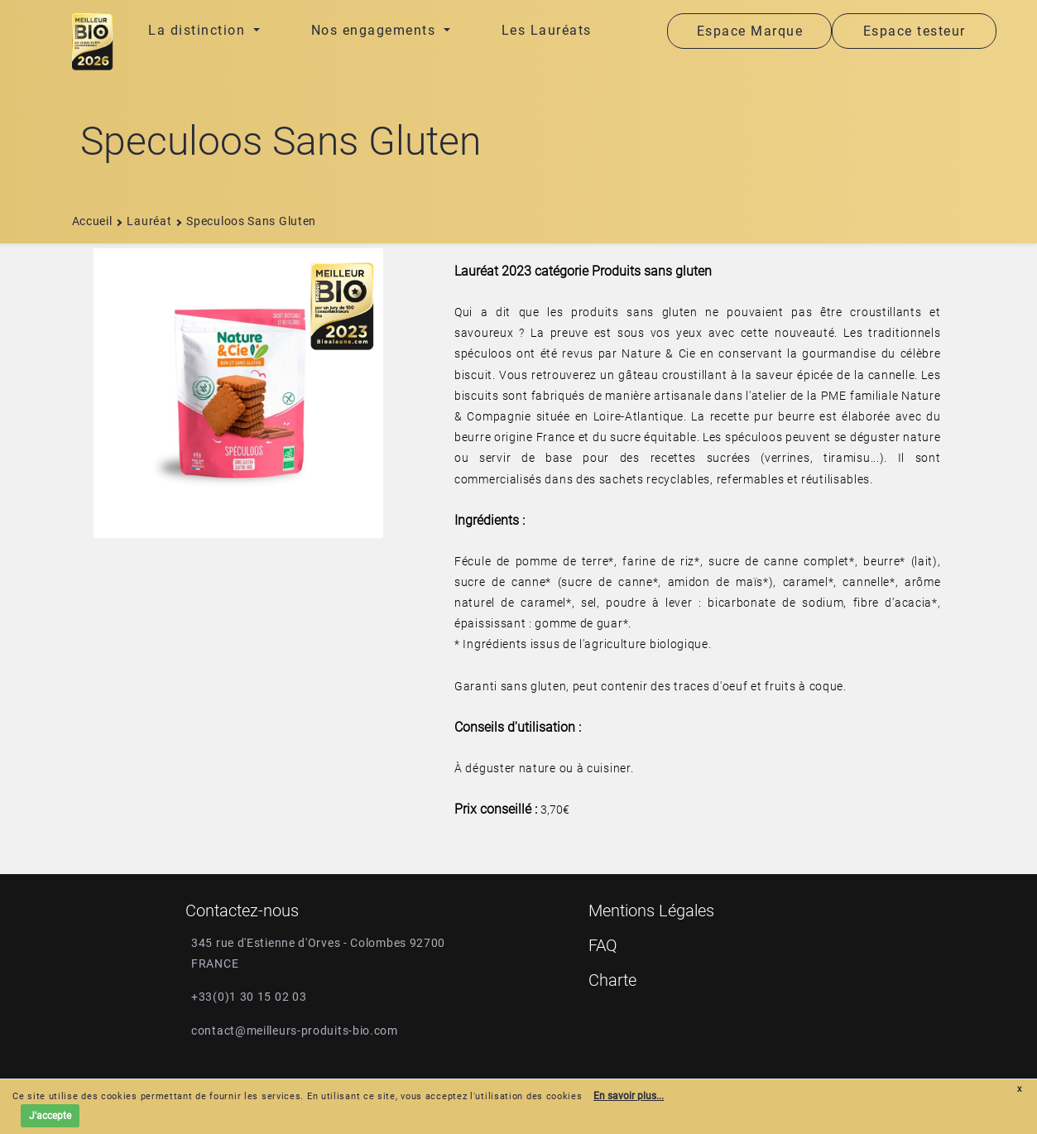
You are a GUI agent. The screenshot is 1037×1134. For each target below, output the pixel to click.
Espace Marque (750, 31)
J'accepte (50, 1116)
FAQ (602, 945)
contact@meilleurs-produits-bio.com (294, 1030)
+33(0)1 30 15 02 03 (248, 996)
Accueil (92, 221)
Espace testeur (914, 31)
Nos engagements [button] (375, 30)
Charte (612, 980)
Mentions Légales (651, 910)
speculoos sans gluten (245, 221)
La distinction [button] (199, 30)
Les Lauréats (547, 30)
